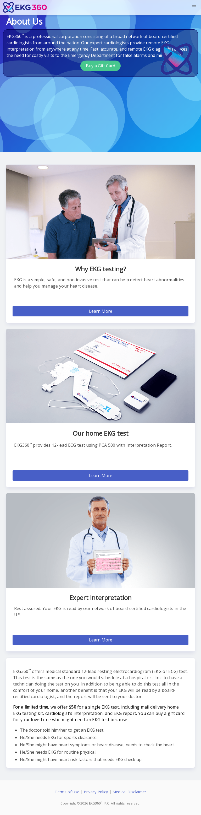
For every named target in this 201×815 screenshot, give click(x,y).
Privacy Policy (96, 791)
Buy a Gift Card (100, 66)
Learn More (100, 311)
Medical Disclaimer (129, 791)
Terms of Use (67, 791)
